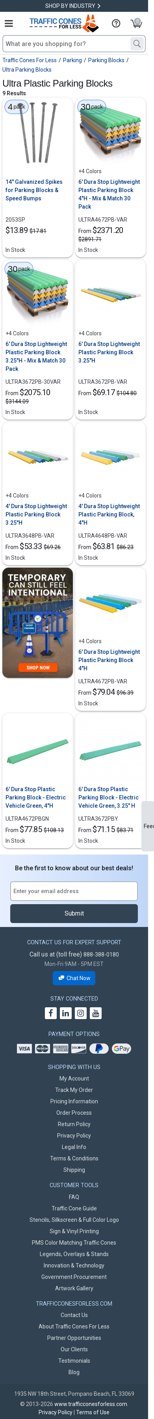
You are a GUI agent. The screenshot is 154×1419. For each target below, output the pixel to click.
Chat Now (74, 978)
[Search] (137, 43)
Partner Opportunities (74, 1338)
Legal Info (74, 1147)
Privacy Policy (74, 1135)
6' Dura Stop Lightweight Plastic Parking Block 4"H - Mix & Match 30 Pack (109, 194)
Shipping (74, 1170)
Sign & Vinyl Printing (74, 1231)
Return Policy (74, 1124)
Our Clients (74, 1349)
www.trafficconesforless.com (90, 1404)
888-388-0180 (101, 954)
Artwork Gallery (74, 1288)
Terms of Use (92, 1412)
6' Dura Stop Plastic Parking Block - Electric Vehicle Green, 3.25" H (108, 797)
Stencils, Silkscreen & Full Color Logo (74, 1220)
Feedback (149, 826)
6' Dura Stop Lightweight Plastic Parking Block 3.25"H (109, 352)
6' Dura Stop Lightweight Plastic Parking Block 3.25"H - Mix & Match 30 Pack (36, 356)
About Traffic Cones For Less (74, 1326)
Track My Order (74, 1090)
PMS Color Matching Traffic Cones (74, 1243)
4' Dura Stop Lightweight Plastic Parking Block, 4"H (109, 514)
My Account (74, 1078)
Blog (74, 1372)
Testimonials (74, 1361)
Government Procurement (74, 1277)
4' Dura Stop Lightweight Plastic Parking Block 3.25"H (36, 514)
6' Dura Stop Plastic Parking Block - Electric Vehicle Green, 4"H (36, 797)
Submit (74, 913)
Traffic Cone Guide (74, 1208)
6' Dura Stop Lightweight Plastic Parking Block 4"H (109, 660)
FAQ (74, 1197)
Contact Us (74, 1315)
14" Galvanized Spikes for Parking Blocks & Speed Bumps (34, 190)
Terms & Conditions (74, 1158)
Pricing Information (74, 1101)
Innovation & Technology (74, 1265)
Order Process (74, 1113)
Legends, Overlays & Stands (74, 1254)
